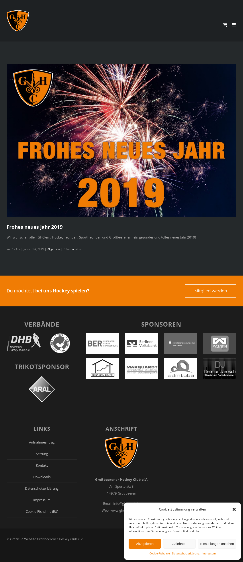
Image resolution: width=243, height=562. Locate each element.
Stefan (16, 249)
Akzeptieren (144, 544)
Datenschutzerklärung (186, 553)
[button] (234, 509)
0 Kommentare (73, 249)
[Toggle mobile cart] (225, 24)
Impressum (209, 553)
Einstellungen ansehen (217, 544)
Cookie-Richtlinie (159, 553)
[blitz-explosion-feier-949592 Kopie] (121, 140)
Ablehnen (179, 544)
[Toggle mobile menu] (234, 24)
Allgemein (53, 249)
